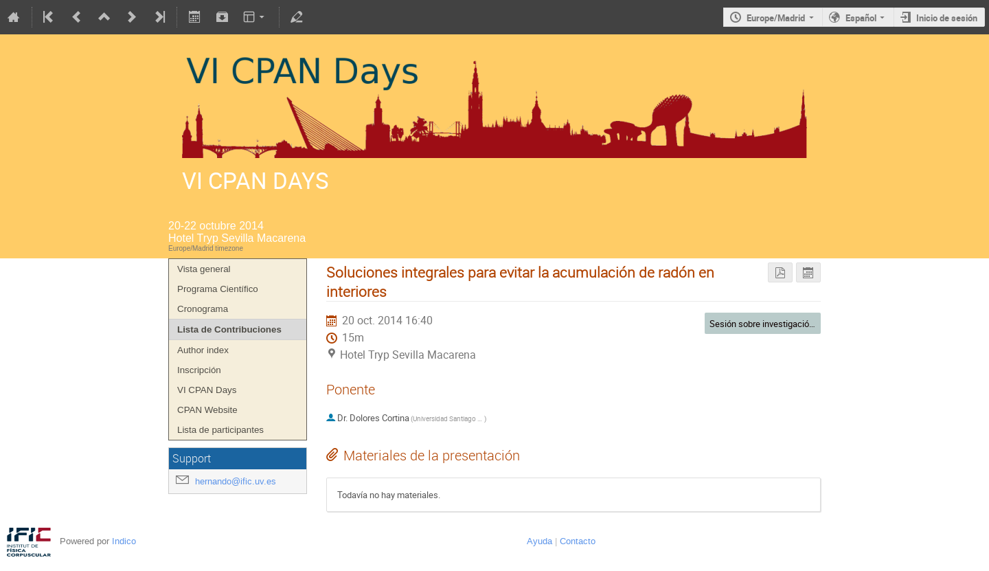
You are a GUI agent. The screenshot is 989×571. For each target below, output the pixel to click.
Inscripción (199, 370)
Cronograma (202, 309)
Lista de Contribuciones (229, 329)
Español (860, 18)
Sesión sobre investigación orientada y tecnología (805, 323)
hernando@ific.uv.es (235, 481)
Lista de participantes (220, 430)
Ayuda (539, 541)
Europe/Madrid (776, 18)
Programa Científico (217, 289)
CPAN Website (207, 410)
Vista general (204, 269)
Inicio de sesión (946, 18)
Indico (124, 541)
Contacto (577, 541)
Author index (203, 350)
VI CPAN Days (206, 390)
